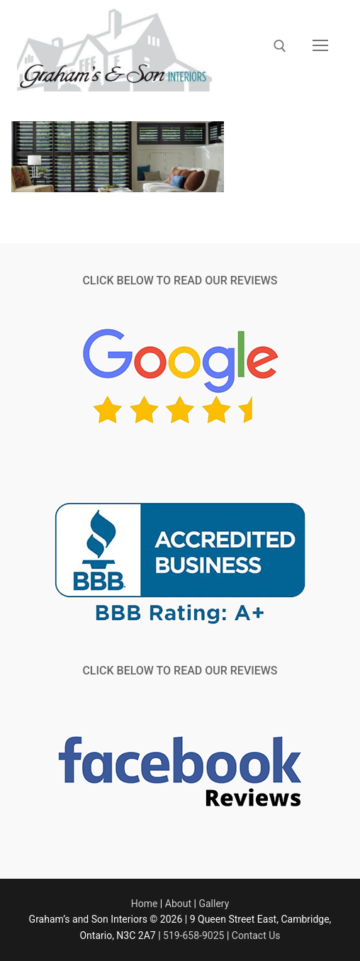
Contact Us (256, 935)
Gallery (213, 903)
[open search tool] (280, 46)
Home (144, 903)
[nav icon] (320, 46)
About (178, 903)
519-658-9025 (193, 935)
